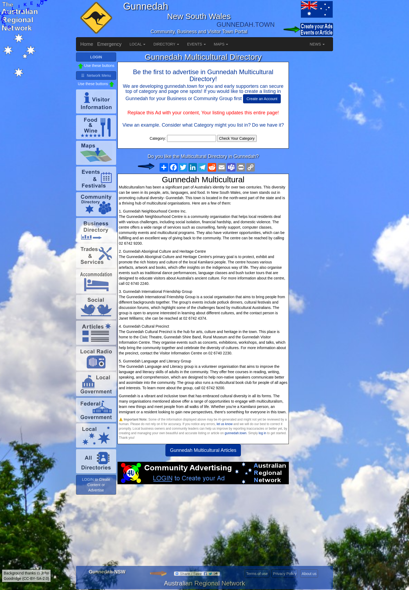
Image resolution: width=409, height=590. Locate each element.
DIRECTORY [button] (166, 44)
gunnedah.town (235, 433)
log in (262, 433)
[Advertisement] (203, 527)
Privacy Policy (284, 574)
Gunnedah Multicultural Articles (203, 450)
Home (86, 44)
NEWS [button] (317, 44)
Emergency (109, 44)
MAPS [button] (221, 44)
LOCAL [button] (137, 44)
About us (309, 574)
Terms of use (257, 574)
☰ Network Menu (96, 75)
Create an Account (262, 99)
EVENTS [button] (196, 44)
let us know (224, 424)
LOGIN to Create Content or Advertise (96, 484)
